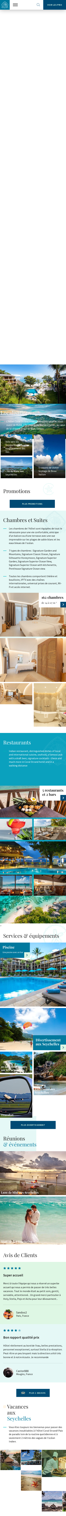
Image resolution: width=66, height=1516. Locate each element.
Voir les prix (54, 4)
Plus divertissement (33, 1125)
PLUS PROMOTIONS (32, 503)
